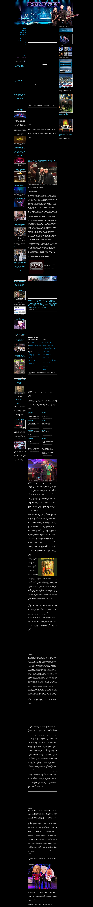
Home (24, 28)
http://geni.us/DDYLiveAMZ (50, 268)
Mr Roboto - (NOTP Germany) (35, 345)
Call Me (44, 369)
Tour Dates (23, 30)
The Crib (24, 42)
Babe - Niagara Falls (47, 354)
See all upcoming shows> (65, 30)
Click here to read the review (20, 207)
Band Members (22, 34)
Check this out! (20, 377)
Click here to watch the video (20, 125)
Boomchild (45, 370)
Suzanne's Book (22, 44)
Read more (19, 415)
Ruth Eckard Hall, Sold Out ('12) (49, 360)
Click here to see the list (20, 436)
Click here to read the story (20, 220)
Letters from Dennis (21, 40)
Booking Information (21, 57)
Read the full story (20, 401)
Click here (45, 64)
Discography (23, 38)
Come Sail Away (32, 342)
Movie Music (23, 53)
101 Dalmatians (22, 51)
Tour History (23, 32)
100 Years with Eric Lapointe (48, 356)
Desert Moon (45, 366)
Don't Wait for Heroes (47, 367)
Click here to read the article (20, 183)
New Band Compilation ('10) (48, 353)
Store (25, 36)
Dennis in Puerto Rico (47, 357)
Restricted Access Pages (20, 55)
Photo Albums (23, 46)
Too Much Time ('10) (47, 351)
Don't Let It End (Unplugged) (48, 359)
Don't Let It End (32, 348)
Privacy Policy (68, 71)
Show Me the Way (46, 362)
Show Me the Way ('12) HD (48, 345)
